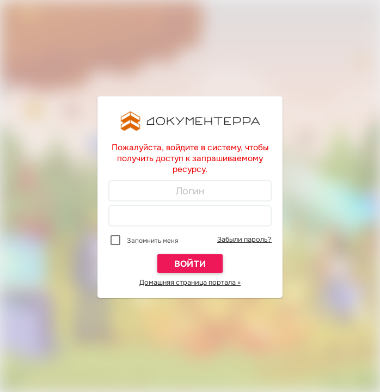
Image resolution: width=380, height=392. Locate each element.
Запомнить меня (152, 240)
